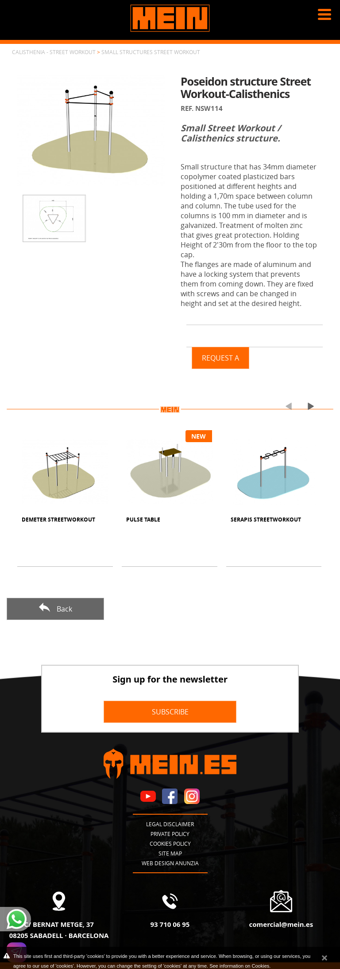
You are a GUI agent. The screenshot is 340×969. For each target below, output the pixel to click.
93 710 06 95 (170, 924)
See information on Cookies (239, 966)
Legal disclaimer (170, 824)
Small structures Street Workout (150, 51)
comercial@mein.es (281, 924)
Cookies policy (170, 843)
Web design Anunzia (170, 863)
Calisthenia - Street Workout (54, 51)
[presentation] (285, 406)
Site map (170, 853)
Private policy (170, 833)
